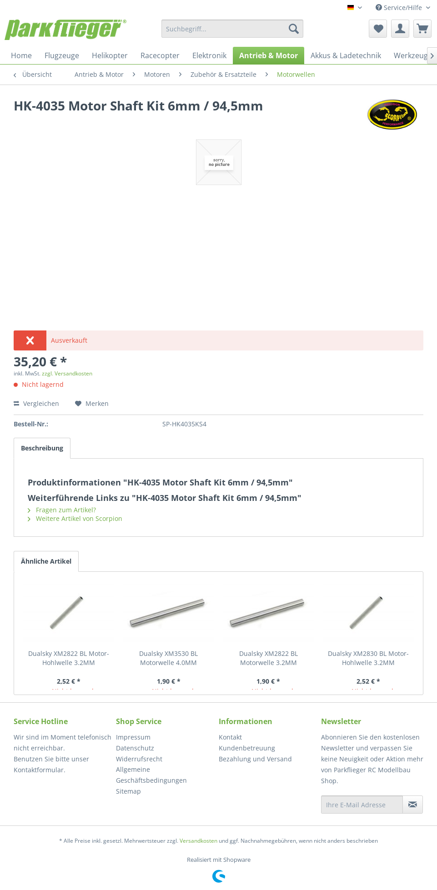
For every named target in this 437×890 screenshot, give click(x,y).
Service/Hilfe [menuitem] (400, 7)
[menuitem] (232, 29)
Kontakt (230, 737)
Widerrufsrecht (139, 759)
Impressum (133, 737)
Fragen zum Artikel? (62, 509)
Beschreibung (42, 448)
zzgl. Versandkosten (67, 373)
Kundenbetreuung (247, 748)
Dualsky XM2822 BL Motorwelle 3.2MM (268, 658)
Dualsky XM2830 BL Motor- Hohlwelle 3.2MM (368, 658)
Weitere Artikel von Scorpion (75, 518)
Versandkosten (198, 841)
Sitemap (128, 791)
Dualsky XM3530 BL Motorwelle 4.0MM (168, 658)
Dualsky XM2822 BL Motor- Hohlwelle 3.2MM (68, 658)
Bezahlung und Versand (255, 759)
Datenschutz (135, 748)
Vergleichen (36, 403)
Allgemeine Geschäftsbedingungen (151, 775)
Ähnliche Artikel (46, 561)
